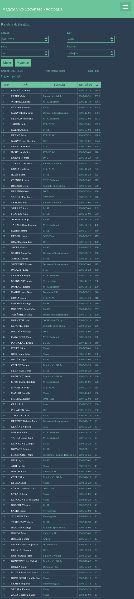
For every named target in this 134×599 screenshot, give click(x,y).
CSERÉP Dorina (20, 365)
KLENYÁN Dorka (21, 370)
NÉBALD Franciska (22, 118)
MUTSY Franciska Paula (24, 572)
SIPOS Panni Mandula (23, 381)
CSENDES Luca (20, 180)
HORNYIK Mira (20, 157)
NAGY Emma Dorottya (23, 140)
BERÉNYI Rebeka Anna (24, 421)
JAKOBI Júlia (18, 124)
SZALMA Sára (19, 202)
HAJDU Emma (19, 230)
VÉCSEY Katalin (20, 589)
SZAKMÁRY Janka (21, 280)
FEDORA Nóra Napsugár (24, 544)
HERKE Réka (18, 135)
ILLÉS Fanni (18, 174)
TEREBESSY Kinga (22, 522)
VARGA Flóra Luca (21, 197)
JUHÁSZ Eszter (19, 258)
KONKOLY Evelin (21, 376)
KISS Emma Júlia (20, 353)
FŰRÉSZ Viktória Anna (23, 488)
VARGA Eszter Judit (22, 437)
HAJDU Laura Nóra (21, 292)
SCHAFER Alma (20, 516)
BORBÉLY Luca (20, 538)
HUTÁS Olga (18, 359)
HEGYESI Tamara (21, 549)
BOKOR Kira (18, 471)
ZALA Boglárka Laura (23, 594)
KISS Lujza (17, 460)
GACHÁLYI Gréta (21, 90)
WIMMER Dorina (20, 101)
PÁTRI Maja (18, 96)
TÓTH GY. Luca (20, 415)
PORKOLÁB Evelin (22, 342)
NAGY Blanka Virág (22, 112)
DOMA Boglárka (20, 168)
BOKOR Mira (18, 533)
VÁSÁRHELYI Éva (21, 314)
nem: (25, 51)
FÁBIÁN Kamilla (20, 107)
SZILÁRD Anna (19, 208)
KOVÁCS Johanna (21, 449)
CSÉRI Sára (17, 477)
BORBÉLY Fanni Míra (23, 309)
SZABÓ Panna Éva (21, 253)
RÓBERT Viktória (20, 505)
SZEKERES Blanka (21, 264)
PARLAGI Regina (20, 286)
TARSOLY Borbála (21, 163)
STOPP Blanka (19, 247)
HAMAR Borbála (20, 393)
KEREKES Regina (21, 275)
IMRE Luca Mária (20, 152)
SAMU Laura (18, 510)
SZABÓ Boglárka (20, 583)
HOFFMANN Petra (21, 555)
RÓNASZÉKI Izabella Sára (25, 578)
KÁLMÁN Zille (19, 129)
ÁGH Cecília (18, 466)
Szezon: (25, 37)
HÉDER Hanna (19, 236)
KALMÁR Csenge (21, 303)
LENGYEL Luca (20, 325)
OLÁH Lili (17, 404)
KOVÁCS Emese (20, 146)
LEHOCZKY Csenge (22, 443)
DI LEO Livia (18, 482)
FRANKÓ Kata (19, 213)
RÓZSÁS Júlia (19, 432)
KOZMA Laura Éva (21, 241)
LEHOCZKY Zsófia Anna (25, 499)
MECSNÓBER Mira (22, 454)
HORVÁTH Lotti (20, 320)
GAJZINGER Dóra (21, 337)
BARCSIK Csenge (21, 527)
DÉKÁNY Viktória (21, 426)
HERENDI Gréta (20, 191)
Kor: (91, 37)
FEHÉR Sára (18, 348)
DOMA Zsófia (18, 297)
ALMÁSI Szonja (20, 219)
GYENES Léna (19, 493)
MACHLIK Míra (20, 387)
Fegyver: (91, 51)
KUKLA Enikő (19, 566)
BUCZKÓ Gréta (19, 185)
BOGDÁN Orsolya (21, 331)
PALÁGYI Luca (19, 269)
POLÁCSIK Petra (20, 409)
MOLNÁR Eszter (20, 398)
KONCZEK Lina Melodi (24, 561)
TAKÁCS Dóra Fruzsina (24, 224)
